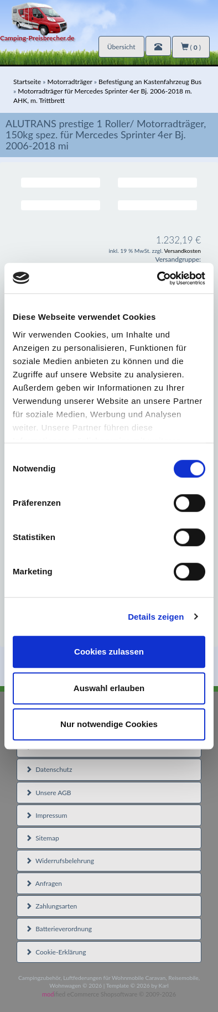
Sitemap (42, 838)
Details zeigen (156, 616)
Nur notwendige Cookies (109, 724)
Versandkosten (182, 250)
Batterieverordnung (58, 929)
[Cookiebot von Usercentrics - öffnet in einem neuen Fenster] (157, 278)
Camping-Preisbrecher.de (37, 38)
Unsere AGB (48, 792)
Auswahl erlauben (109, 688)
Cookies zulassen (109, 651)
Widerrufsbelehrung (59, 861)
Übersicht (121, 47)
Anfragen (43, 883)
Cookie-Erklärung (55, 952)
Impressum (46, 815)
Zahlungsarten (51, 906)
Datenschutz (48, 769)
